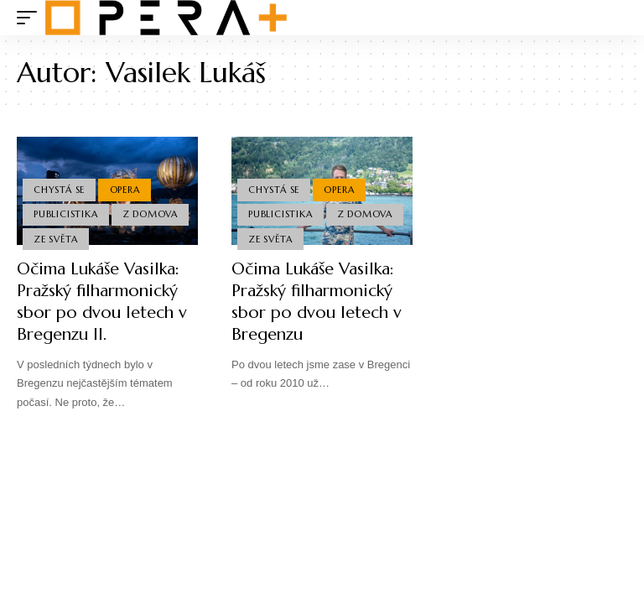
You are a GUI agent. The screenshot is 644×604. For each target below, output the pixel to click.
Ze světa (55, 239)
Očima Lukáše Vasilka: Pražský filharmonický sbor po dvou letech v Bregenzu (316, 301)
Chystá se (59, 189)
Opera (125, 189)
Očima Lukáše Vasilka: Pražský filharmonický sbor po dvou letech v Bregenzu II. (102, 301)
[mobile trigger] (31, 17)
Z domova (150, 214)
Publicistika (65, 214)
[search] (614, 17)
